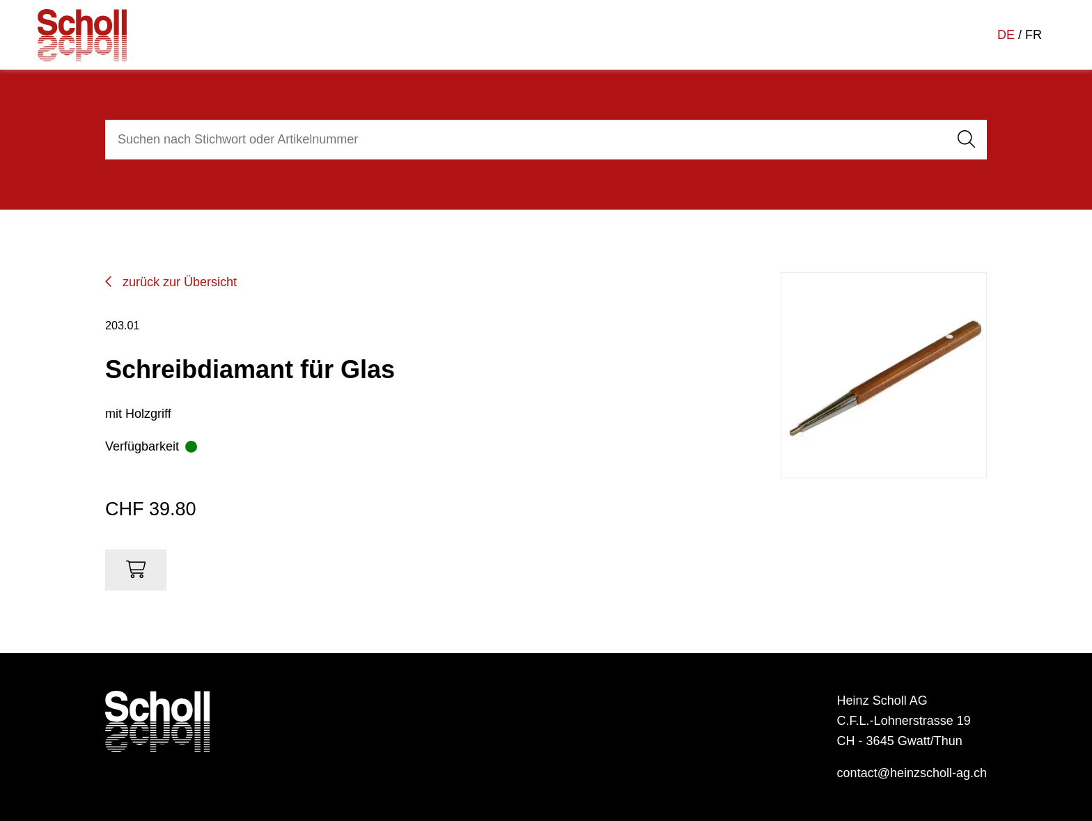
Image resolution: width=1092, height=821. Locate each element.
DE (1006, 35)
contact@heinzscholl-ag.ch (912, 773)
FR (1033, 35)
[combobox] (523, 139)
